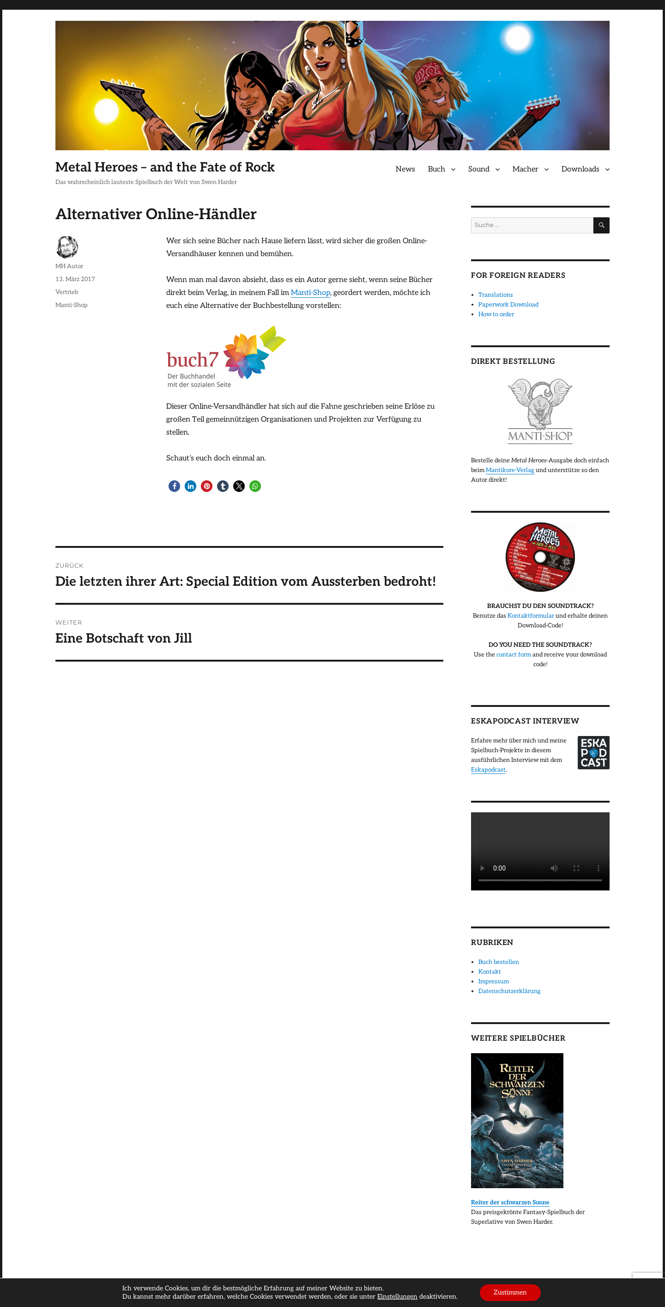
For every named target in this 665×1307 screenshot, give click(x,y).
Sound (479, 169)
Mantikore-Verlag (510, 470)
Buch (436, 169)
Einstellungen (397, 1297)
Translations (495, 295)
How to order (496, 314)
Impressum (493, 981)
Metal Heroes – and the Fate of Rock (165, 167)
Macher (525, 169)
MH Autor (69, 266)
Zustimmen (510, 1292)
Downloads (580, 169)
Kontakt (489, 972)
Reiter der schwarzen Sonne (510, 1202)
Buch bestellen (498, 962)
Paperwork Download (508, 304)
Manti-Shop (310, 292)
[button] (174, 486)
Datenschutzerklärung (509, 991)
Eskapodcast (488, 769)
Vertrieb (66, 292)
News (405, 169)
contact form (513, 654)
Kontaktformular (531, 616)
